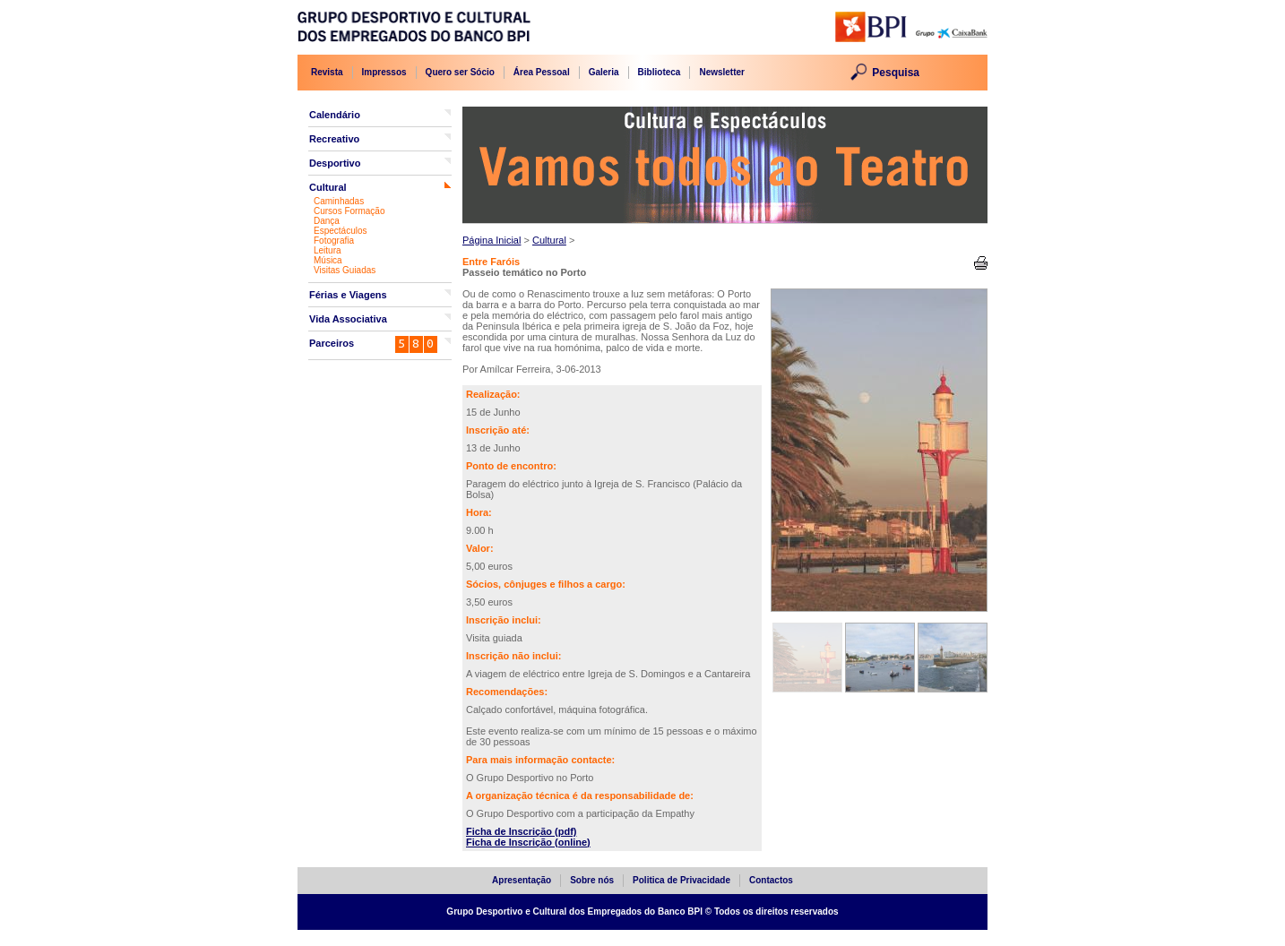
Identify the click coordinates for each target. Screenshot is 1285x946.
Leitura (327, 250)
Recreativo (334, 138)
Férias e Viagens (348, 294)
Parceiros (331, 343)
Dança (327, 221)
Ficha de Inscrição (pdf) (521, 831)
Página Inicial (491, 240)
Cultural (328, 187)
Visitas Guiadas (344, 270)
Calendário (334, 114)
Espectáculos (340, 231)
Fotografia (334, 240)
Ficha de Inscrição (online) (528, 842)
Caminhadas (339, 201)
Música (328, 260)
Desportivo (334, 163)
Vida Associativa (348, 319)
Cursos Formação (349, 211)
